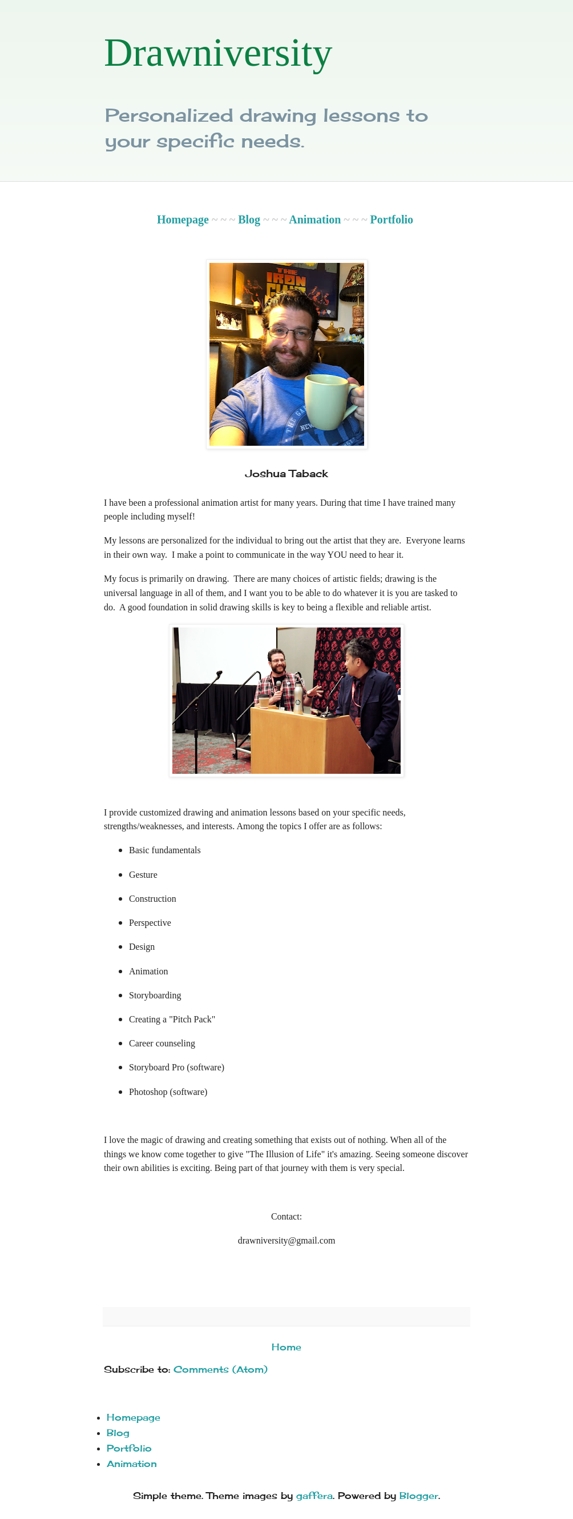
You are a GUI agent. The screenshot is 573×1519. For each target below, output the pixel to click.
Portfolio (392, 219)
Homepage (183, 219)
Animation (315, 219)
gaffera (314, 1495)
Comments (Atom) (220, 1369)
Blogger (419, 1495)
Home (286, 1347)
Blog (249, 219)
